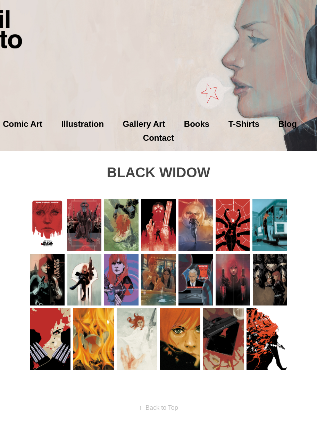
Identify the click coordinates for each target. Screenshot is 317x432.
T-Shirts (243, 124)
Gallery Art (144, 124)
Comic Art (22, 124)
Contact (158, 137)
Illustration (82, 124)
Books (196, 124)
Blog (287, 124)
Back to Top (158, 407)
